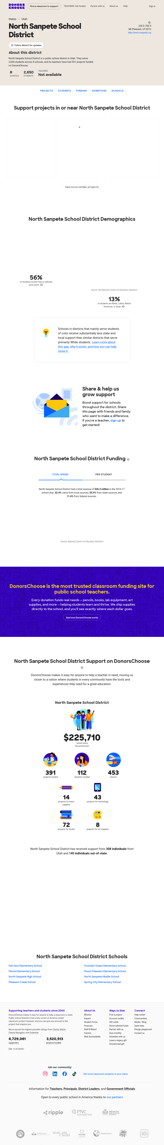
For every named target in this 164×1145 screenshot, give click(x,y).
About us (113, 6)
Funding (81, 90)
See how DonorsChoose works (82, 617)
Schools (118, 90)
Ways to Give (117, 1010)
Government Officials (121, 1089)
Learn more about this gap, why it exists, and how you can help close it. (87, 346)
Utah (24, 19)
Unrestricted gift (116, 1044)
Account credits (116, 1018)
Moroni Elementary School (24, 971)
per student (103, 474)
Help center (139, 1015)
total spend (60, 474)
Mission (88, 1015)
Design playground (143, 1029)
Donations (99, 90)
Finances (88, 1026)
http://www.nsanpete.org (139, 32)
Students (64, 90)
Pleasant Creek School (22, 982)
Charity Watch (59, 1029)
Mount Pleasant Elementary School (105, 971)
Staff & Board (90, 1029)
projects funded (63, 1040)
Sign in (152, 6)
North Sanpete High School (25, 976)
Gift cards (113, 1022)
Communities (140, 1018)
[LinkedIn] (55, 1074)
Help (125, 6)
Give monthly (115, 1033)
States (12, 19)
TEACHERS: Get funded (75, 6)
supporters (25, 1040)
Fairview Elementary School (25, 965)
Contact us (139, 1033)
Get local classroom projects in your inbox (105, 1074)
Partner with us (97, 6)
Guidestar (34, 1032)
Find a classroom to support (44, 6)
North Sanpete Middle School (101, 976)
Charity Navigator (17, 1032)
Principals (70, 1089)
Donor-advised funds (119, 1026)
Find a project (115, 1015)
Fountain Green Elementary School (105, 965)
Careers (87, 1033)
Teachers (56, 1089)
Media (137, 1022)
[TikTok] (74, 1074)
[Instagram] (45, 1074)
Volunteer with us (117, 1036)
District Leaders (89, 1089)
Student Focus (91, 1022)
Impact (87, 1018)
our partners (115, 1097)
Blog (144, 1022)
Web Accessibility (92, 1036)
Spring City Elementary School (102, 982)
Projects (46, 90)
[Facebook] (64, 1074)
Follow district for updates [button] (26, 45)
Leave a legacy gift (118, 1040)
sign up (116, 420)
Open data (139, 1026)
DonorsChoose (17, 6)
